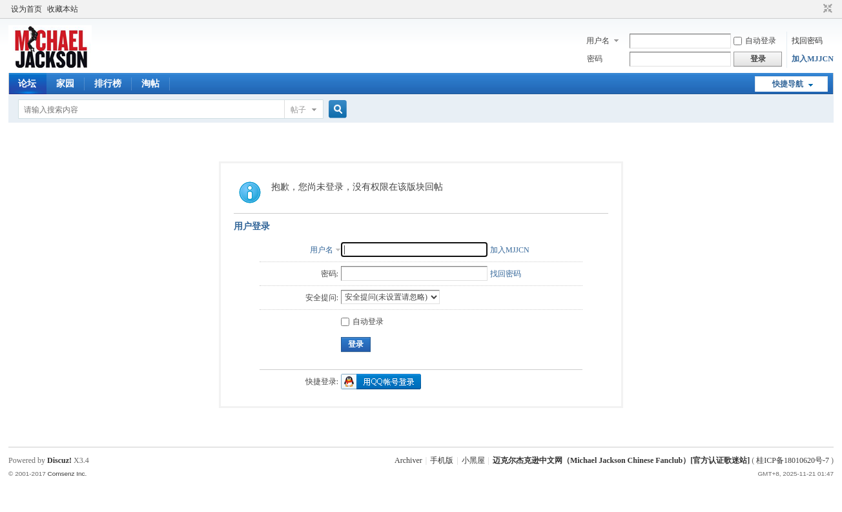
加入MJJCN (813, 58)
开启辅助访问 (815, 9)
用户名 (598, 40)
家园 (65, 83)
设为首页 (26, 9)
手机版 (441, 460)
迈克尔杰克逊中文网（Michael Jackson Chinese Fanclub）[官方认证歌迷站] (621, 460)
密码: (329, 273)
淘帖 (150, 83)
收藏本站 (62, 9)
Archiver (408, 460)
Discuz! (59, 460)
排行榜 (107, 83)
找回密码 (807, 40)
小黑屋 (473, 460)
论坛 (27, 83)
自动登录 (755, 40)
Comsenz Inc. (67, 473)
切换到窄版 (826, 9)
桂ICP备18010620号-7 (792, 460)
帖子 (298, 109)
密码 (594, 58)
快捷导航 (787, 83)
